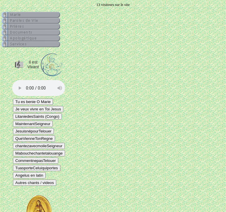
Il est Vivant (33, 64)
